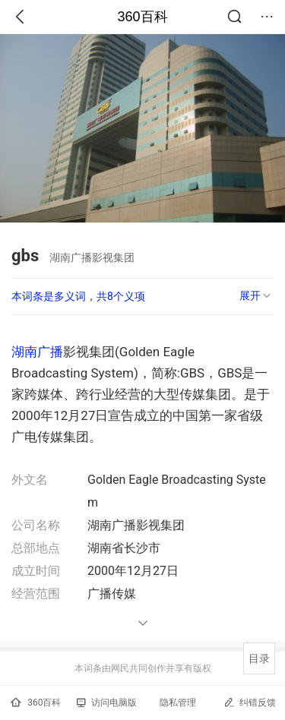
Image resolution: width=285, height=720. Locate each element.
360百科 (142, 16)
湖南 (24, 351)
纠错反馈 (249, 702)
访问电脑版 (107, 702)
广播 (50, 351)
